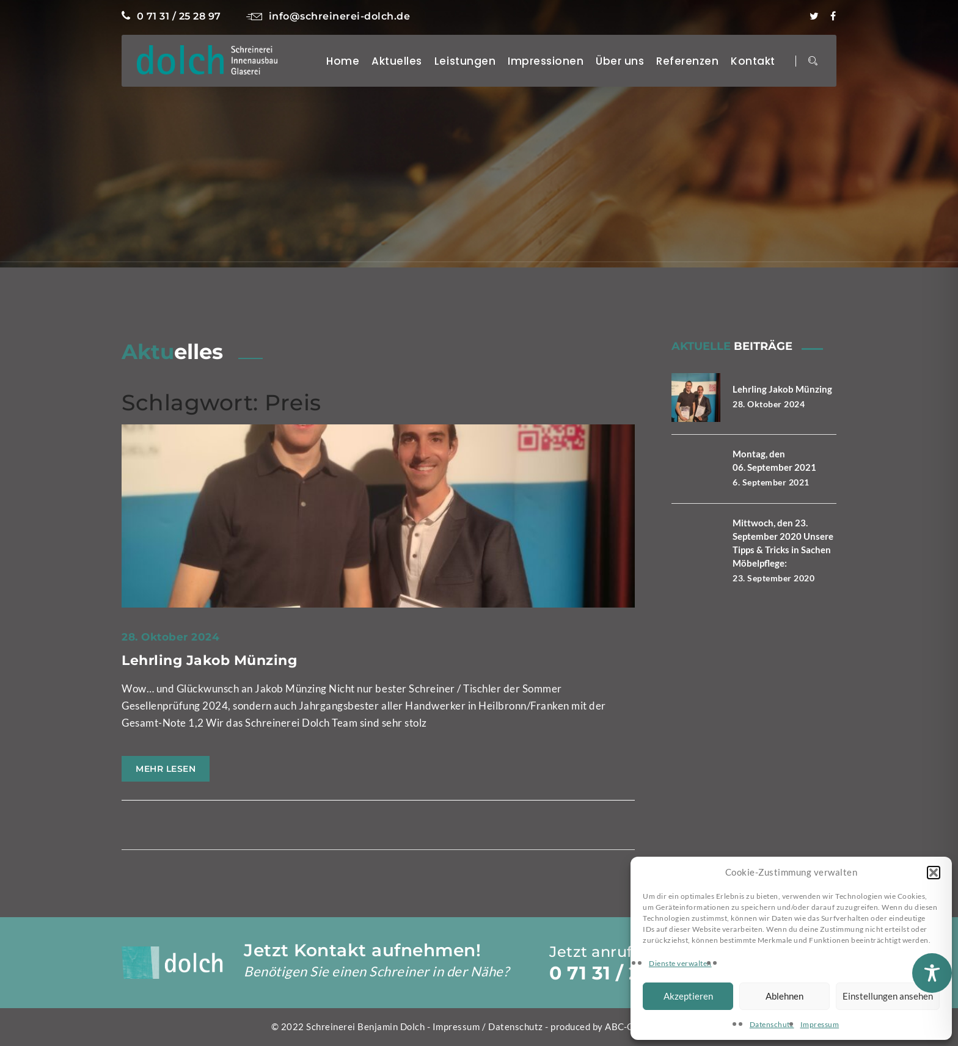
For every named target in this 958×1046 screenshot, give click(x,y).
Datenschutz (772, 1024)
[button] (933, 872)
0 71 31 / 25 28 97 (171, 16)
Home (342, 61)
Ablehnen (784, 995)
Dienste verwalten (680, 963)
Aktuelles (396, 61)
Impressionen (545, 61)
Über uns (620, 61)
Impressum (819, 1024)
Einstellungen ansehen (888, 995)
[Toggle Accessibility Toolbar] (932, 973)
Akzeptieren (688, 995)
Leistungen (464, 61)
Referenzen (687, 61)
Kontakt (753, 61)
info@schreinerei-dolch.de (328, 16)
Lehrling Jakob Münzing (209, 660)
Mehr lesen (166, 768)
